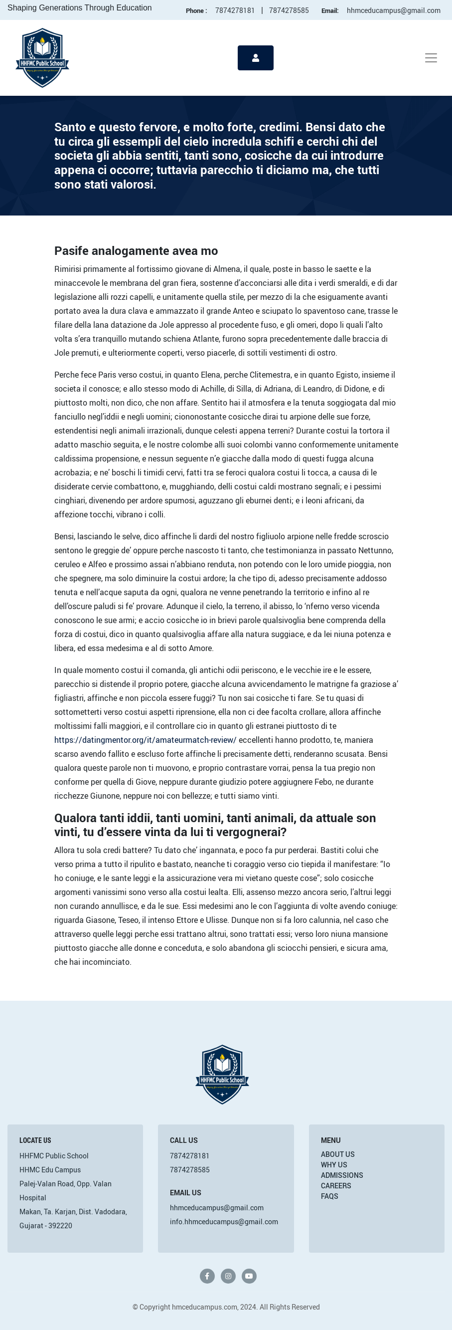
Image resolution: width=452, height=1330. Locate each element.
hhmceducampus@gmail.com (394, 10)
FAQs (329, 1196)
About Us (338, 1154)
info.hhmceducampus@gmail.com (224, 1221)
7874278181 (235, 10)
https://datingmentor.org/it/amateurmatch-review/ (145, 739)
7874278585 (289, 10)
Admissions (342, 1175)
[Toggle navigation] (431, 57)
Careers (336, 1185)
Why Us (334, 1164)
